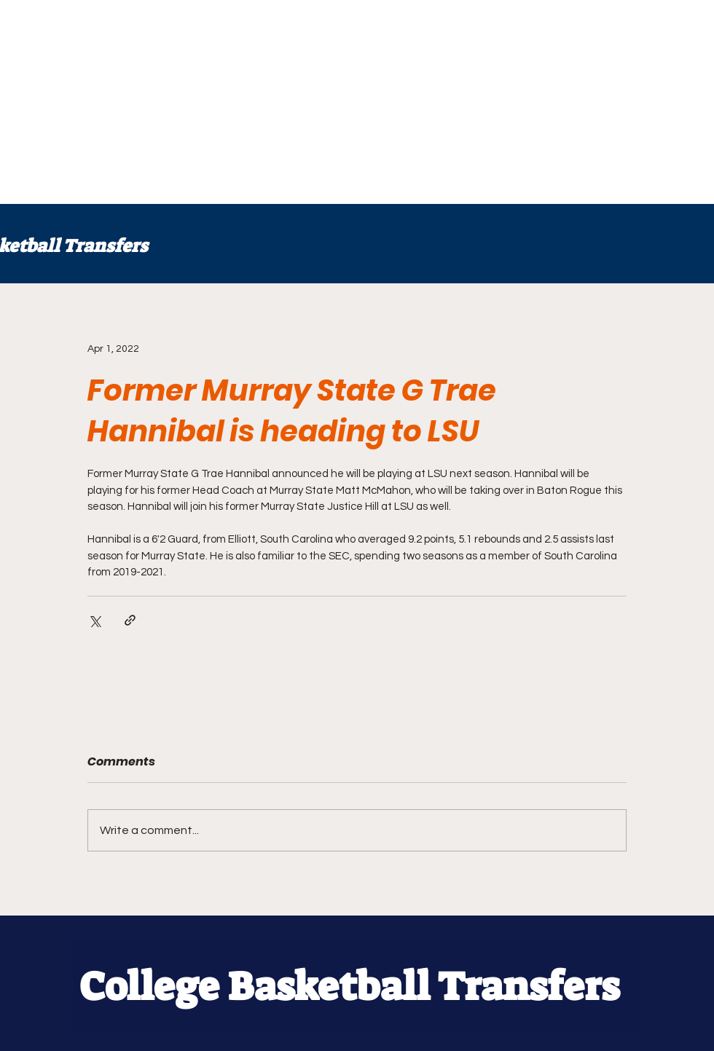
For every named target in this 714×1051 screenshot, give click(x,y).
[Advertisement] (269, 102)
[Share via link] (130, 620)
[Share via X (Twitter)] (94, 620)
